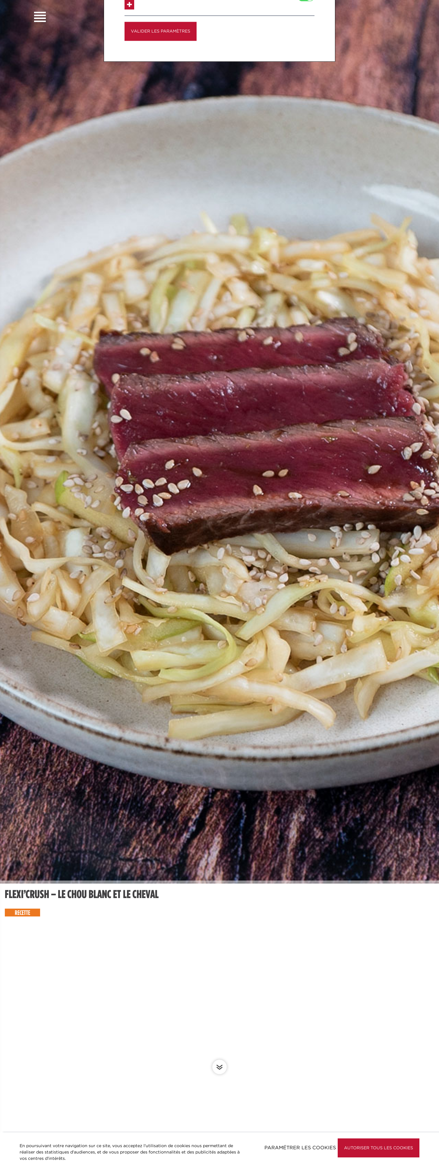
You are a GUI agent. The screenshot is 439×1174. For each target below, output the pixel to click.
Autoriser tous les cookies (378, 1147)
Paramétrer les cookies (300, 1147)
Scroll (219, 1067)
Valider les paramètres (160, 74)
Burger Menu (40, 17)
